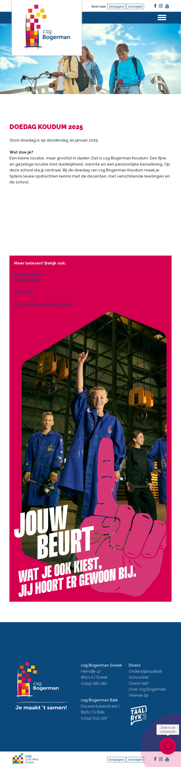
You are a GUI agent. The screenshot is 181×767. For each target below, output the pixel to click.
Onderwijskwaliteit (145, 671)
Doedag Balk (26, 279)
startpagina (116, 6)
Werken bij (138, 695)
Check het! (138, 683)
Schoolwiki (139, 677)
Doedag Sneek (28, 274)
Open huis (23, 291)
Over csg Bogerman (147, 689)
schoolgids (135, 6)
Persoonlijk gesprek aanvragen (43, 303)
